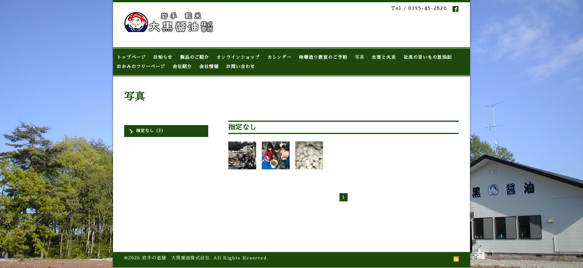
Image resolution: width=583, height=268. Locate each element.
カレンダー (279, 57)
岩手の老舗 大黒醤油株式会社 (176, 219)
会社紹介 (182, 66)
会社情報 (209, 66)
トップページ (131, 57)
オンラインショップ (238, 57)
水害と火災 (384, 57)
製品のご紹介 (194, 57)
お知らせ (163, 57)
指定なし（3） (150, 131)
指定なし (242, 127)
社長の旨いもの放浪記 (427, 57)
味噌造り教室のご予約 (323, 57)
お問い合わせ (240, 66)
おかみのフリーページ (141, 66)
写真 (359, 57)
